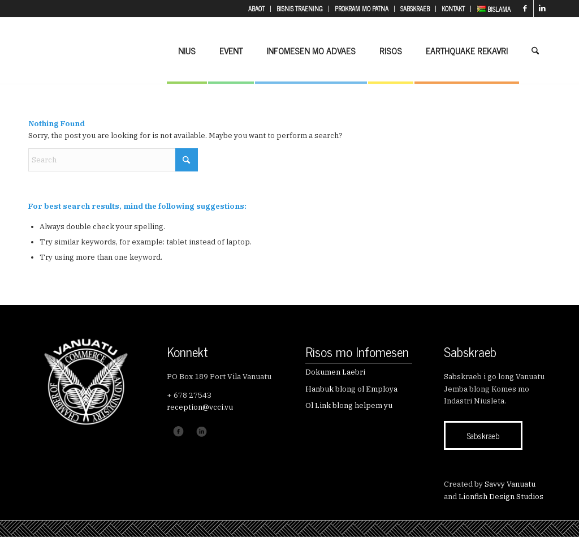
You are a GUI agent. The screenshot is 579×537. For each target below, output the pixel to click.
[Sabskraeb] (483, 435)
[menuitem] (257, 9)
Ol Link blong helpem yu (348, 405)
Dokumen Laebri (335, 372)
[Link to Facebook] (525, 8)
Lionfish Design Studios (501, 496)
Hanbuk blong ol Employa (351, 389)
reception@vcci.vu (200, 407)
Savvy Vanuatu (510, 484)
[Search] (535, 50)
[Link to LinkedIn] (542, 8)
